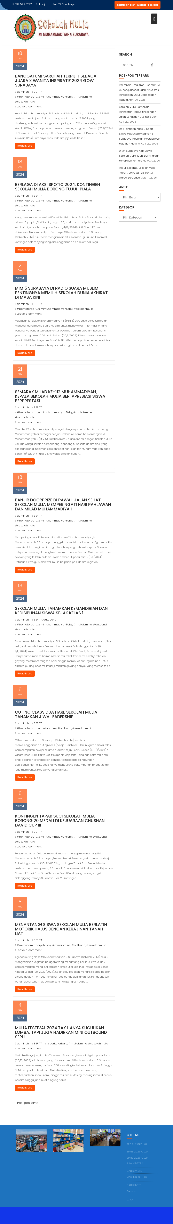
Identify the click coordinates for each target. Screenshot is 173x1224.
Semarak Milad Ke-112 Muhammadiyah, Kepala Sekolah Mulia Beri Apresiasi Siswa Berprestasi (60, 396)
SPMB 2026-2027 (137, 1151)
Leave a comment (29, 106)
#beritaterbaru (27, 97)
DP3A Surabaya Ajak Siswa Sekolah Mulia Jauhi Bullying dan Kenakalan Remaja (139, 155)
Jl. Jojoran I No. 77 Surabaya (55, 4)
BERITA (38, 92)
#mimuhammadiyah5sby (55, 97)
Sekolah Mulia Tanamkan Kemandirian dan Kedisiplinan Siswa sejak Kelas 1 (61, 611)
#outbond (100, 624)
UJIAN (130, 1199)
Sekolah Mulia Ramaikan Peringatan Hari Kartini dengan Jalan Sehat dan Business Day (138, 111)
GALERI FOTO (134, 1185)
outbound (49, 620)
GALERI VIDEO (134, 1171)
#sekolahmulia (25, 102)
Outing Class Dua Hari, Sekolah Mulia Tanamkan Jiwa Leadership (56, 714)
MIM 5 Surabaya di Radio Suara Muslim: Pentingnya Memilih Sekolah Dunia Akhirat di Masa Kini (61, 292)
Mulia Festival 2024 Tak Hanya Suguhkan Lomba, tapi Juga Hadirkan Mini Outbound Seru (61, 1032)
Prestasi (131, 1191)
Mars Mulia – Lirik (137, 1177)
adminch (22, 92)
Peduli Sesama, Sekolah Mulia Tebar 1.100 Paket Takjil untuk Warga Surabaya (137, 172)
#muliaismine (82, 97)
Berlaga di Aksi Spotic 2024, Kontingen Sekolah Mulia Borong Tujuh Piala (57, 187)
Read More (24, 146)
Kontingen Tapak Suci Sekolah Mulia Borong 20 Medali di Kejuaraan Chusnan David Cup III (60, 820)
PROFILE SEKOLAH (137, 1144)
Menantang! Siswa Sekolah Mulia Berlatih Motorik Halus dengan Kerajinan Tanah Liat (61, 929)
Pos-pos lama (27, 1103)
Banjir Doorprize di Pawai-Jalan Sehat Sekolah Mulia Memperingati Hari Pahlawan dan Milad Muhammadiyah (63, 504)
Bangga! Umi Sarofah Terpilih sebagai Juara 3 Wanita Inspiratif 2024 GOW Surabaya (56, 80)
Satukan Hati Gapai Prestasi (137, 5)
